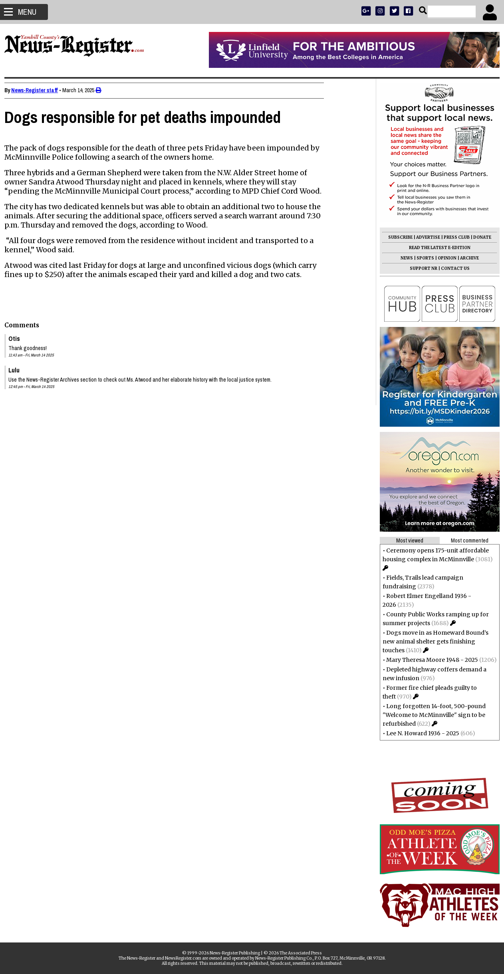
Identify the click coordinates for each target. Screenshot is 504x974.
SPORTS (421, 258)
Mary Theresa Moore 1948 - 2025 (428, 659)
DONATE (478, 237)
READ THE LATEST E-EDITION (435, 247)
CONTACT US (451, 268)
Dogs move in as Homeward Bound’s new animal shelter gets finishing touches (431, 641)
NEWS (403, 258)
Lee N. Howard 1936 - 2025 (418, 733)
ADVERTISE (424, 237)
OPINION (443, 258)
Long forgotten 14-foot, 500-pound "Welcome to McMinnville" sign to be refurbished (430, 715)
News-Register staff (38, 90)
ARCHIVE (465, 258)
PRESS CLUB (453, 237)
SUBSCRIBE (396, 237)
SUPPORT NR (419, 268)
